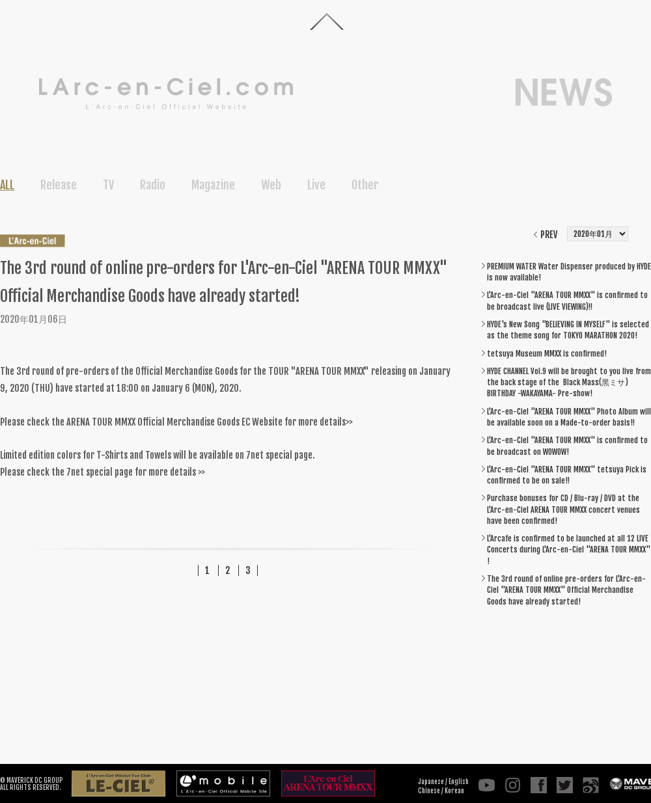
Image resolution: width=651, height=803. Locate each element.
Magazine (213, 185)
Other (365, 185)
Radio (152, 185)
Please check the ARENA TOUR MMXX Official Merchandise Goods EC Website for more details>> (176, 422)
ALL (7, 185)
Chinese (429, 791)
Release (58, 185)
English (459, 781)
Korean (454, 791)
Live (316, 185)
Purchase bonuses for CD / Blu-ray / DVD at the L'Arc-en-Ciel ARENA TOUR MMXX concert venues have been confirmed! (563, 509)
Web (271, 185)
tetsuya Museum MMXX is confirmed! (547, 354)
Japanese (431, 781)
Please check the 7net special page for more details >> (102, 472)
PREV (548, 234)
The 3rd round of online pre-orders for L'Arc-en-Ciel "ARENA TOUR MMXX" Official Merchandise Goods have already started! (566, 590)
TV (108, 185)
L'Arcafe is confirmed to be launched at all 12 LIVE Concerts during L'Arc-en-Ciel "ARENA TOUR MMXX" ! (568, 550)
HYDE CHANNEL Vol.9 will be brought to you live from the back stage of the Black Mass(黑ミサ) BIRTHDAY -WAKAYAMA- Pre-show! (569, 382)
